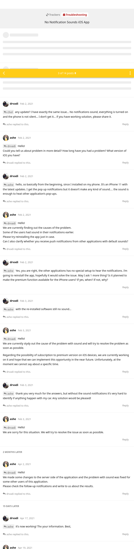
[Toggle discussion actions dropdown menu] (130, 4)
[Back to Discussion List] (4, 4)
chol (10, 43)
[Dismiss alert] (89, 541)
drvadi (11, 77)
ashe (10, 116)
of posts (67, 4)
